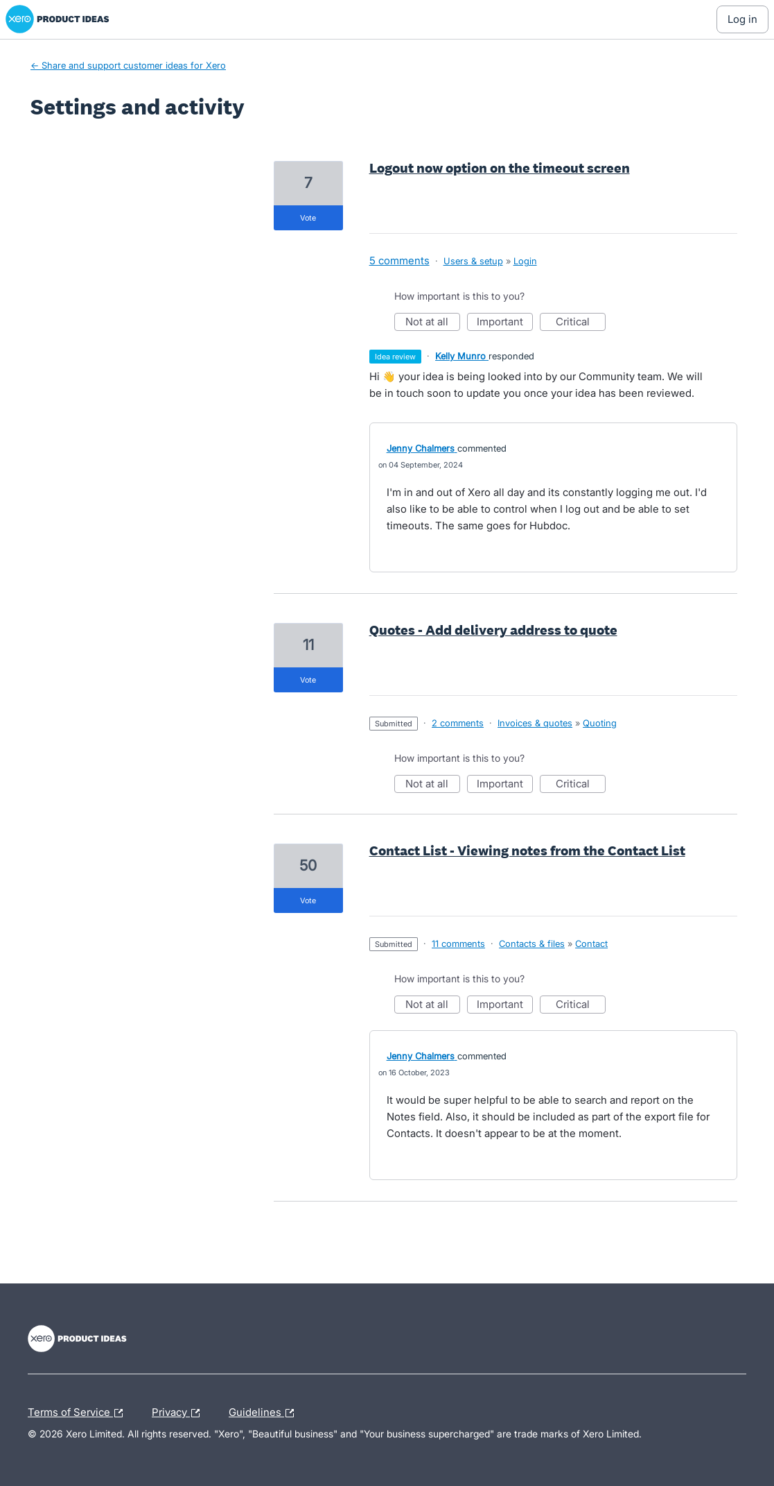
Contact (591, 943)
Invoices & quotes (535, 722)
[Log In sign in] (742, 19)
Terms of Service (79, 1413)
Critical (581, 323)
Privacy (179, 1413)
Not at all (432, 323)
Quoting (600, 722)
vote (308, 218)
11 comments (458, 943)
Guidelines (265, 1413)
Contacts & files (532, 943)
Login (525, 260)
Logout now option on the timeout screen (499, 168)
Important (505, 323)
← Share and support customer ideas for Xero (128, 65)
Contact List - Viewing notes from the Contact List (527, 851)
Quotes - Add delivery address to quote (493, 630)
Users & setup (473, 260)
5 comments (399, 260)
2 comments (458, 722)
